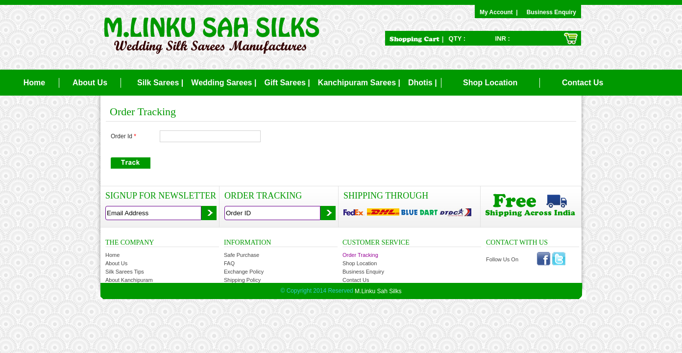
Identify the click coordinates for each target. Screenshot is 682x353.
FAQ (229, 263)
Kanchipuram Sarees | (359, 82)
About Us (90, 82)
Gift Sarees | (287, 82)
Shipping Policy (242, 280)
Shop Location (490, 82)
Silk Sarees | (160, 82)
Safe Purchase (241, 255)
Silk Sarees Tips (124, 272)
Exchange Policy (244, 272)
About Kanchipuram (129, 280)
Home (34, 82)
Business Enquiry (551, 12)
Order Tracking (360, 255)
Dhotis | (422, 82)
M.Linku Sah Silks (378, 290)
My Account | (500, 12)
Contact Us (582, 82)
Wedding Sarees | (223, 82)
